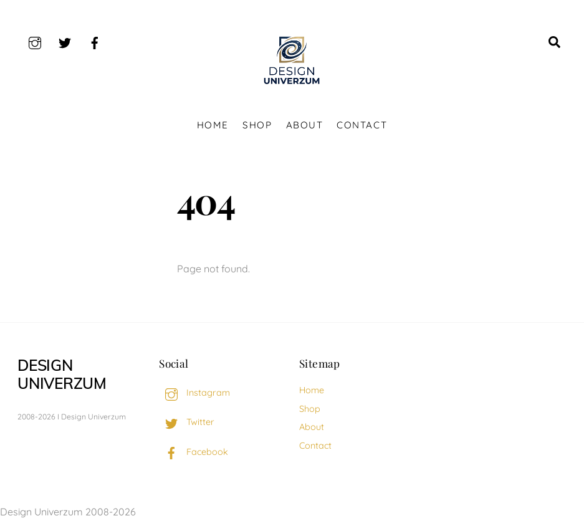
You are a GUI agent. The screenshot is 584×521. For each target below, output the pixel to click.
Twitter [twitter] (186, 422)
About (304, 125)
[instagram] (34, 41)
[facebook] (94, 41)
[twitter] (64, 41)
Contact (362, 125)
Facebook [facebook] (193, 451)
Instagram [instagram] (194, 392)
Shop (257, 125)
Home (213, 125)
